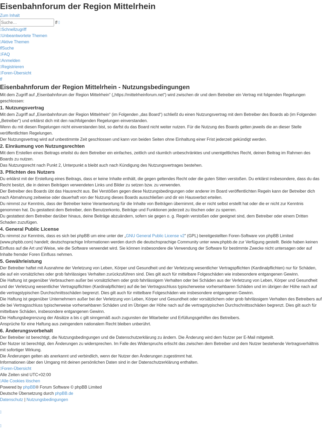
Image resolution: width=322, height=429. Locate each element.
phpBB (29, 387)
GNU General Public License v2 (155, 236)
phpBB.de (64, 393)
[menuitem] (23, 35)
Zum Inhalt (10, 15)
